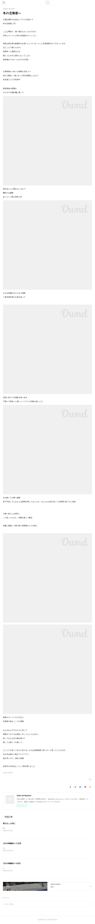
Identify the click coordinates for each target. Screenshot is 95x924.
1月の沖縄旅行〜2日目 (12, 864)
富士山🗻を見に (9, 823)
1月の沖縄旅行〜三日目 (12, 843)
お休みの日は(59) (8, 772)
